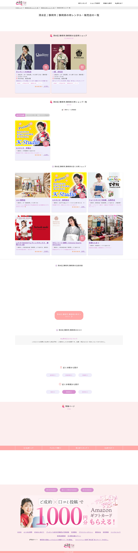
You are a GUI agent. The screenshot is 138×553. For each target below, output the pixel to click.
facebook (87, 490)
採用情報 (106, 532)
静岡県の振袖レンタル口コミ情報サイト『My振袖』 (56, 540)
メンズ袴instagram (69, 490)
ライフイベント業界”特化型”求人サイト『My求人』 (92, 540)
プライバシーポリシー (86, 532)
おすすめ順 (20, 115)
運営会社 (98, 532)
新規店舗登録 (61, 536)
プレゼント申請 (55, 448)
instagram (51, 490)
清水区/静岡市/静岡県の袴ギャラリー (69, 315)
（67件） (46, 86)
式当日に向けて (39, 532)
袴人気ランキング (82, 448)
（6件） (82, 251)
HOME (19, 532)
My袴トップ (28, 448)
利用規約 (74, 532)
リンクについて (116, 532)
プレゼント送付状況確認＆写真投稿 (57, 532)
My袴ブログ (109, 448)
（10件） (46, 155)
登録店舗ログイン (74, 536)
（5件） (82, 207)
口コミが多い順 (31, 115)
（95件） (46, 251)
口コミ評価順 (44, 115)
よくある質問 (28, 532)
